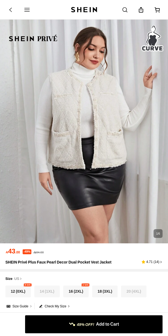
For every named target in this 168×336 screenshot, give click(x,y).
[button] (152, 262)
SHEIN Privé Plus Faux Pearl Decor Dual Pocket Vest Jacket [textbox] (58, 262)
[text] (12, 251)
